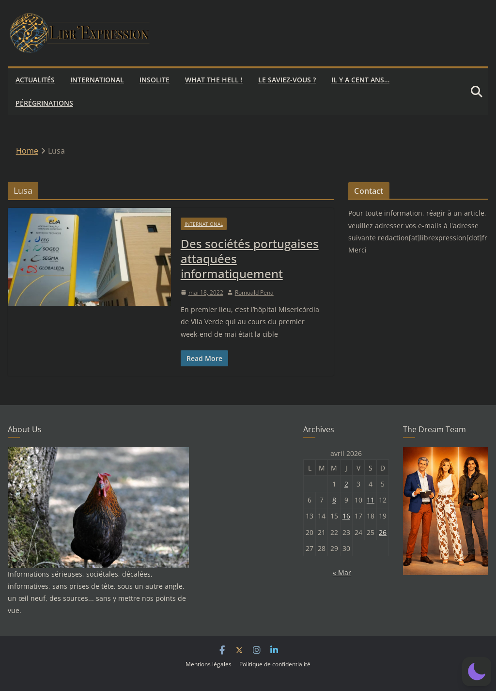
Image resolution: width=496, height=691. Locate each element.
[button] (476, 671)
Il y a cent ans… (360, 79)
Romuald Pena (254, 292)
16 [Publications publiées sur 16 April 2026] (346, 515)
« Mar (342, 572)
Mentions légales (209, 664)
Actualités (35, 79)
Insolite (155, 79)
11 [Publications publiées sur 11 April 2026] (370, 499)
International (97, 79)
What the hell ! (214, 79)
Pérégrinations (44, 103)
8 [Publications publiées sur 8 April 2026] (334, 499)
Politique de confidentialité (274, 664)
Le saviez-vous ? (287, 79)
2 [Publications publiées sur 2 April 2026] (346, 483)
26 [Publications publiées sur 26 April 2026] (383, 532)
